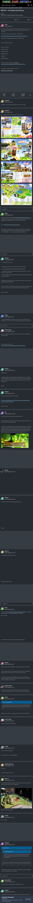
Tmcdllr (6, 746)
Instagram (20, 7)
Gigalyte (6, 662)
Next (29, 19)
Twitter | (9, 7)
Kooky (6, 213)
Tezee (3, 13)
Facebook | (13, 7)
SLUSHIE (7, 843)
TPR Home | (2, 7)
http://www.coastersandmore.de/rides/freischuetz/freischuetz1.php (14, 36)
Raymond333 (8, 880)
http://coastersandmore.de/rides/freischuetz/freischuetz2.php (13, 345)
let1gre (6, 315)
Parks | (6, 7)
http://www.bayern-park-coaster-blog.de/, (21, 217)
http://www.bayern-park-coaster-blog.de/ (12, 224)
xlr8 (5, 412)
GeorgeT (7, 258)
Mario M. (7, 551)
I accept (28, 899)
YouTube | (17, 7)
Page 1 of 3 (16, 19)
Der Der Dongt (8, 329)
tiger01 (6, 697)
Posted (9, 26)
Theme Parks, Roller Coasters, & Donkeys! (15, 15)
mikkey (6, 470)
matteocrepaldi (8, 685)
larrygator (7, 100)
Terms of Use (4, 898)
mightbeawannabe (9, 764)
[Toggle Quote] (3, 702)
